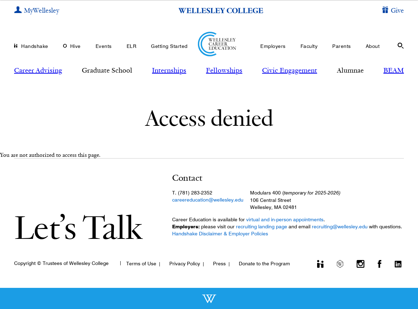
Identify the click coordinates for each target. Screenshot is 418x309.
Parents (341, 46)
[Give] (393, 11)
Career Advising (38, 70)
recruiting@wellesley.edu (340, 226)
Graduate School (107, 70)
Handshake (34, 46)
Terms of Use (141, 263)
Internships (169, 70)
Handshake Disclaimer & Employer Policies (220, 233)
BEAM (393, 70)
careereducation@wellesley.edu (207, 200)
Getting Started (169, 46)
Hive (75, 46)
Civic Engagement (289, 70)
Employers (273, 46)
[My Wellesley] (36, 11)
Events (104, 46)
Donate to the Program (264, 263)
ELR (132, 46)
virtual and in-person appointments (284, 219)
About (373, 46)
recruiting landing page (261, 226)
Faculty (309, 46)
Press (219, 263)
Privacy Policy (184, 263)
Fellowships (224, 70)
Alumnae (350, 70)
